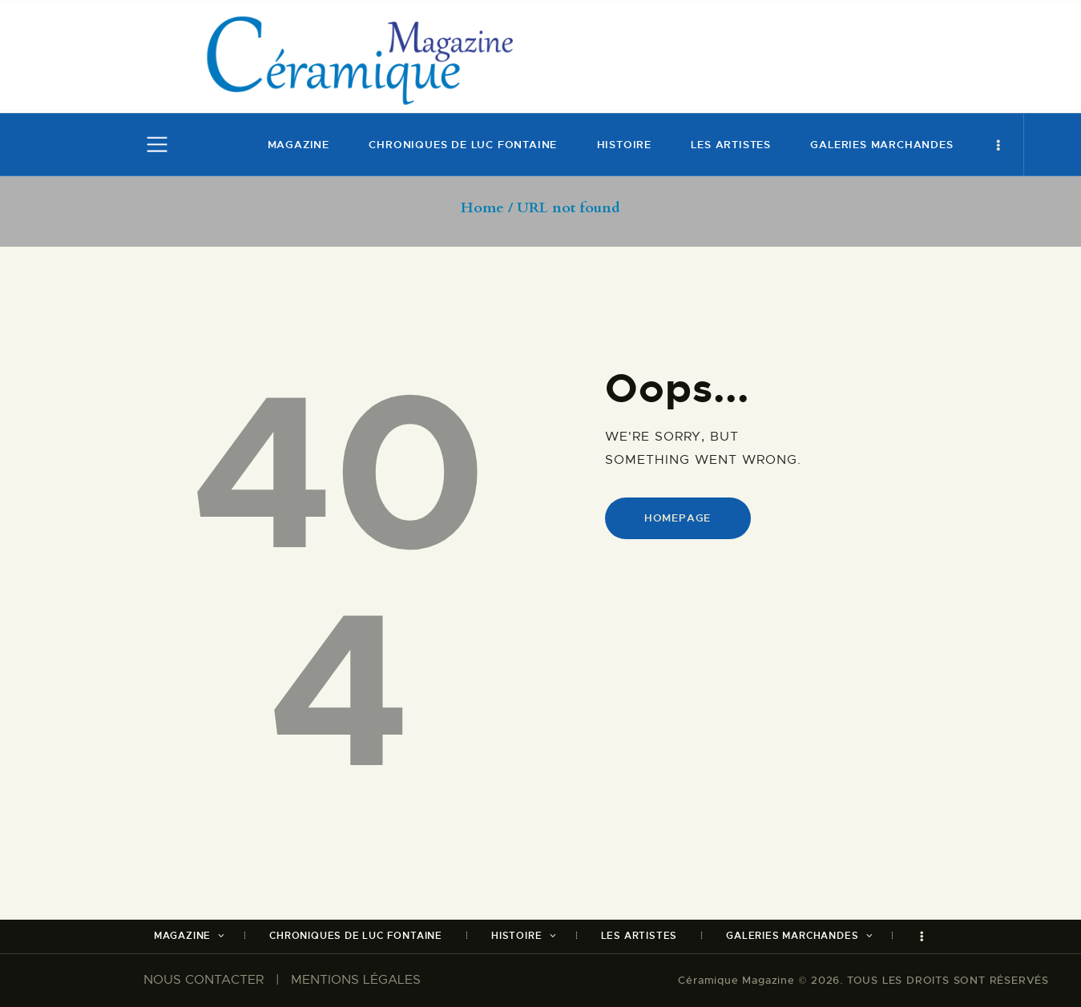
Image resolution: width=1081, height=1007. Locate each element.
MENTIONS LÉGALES (356, 980)
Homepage (677, 518)
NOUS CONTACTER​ (203, 980)
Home (482, 208)
